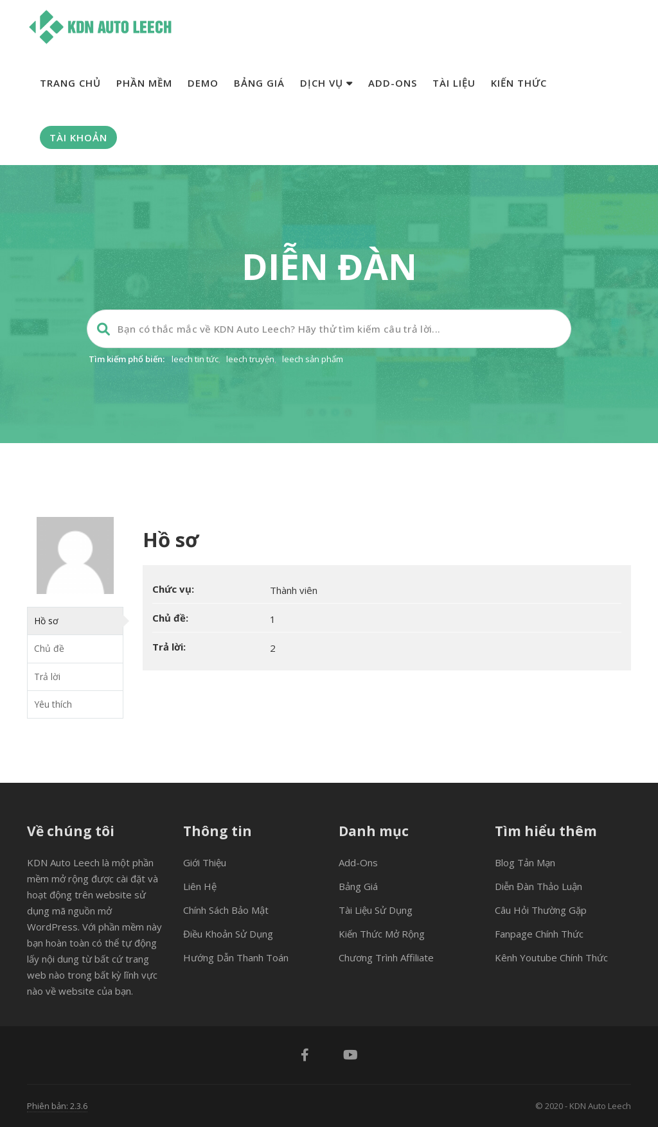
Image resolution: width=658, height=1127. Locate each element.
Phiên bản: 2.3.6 (57, 1106)
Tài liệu (454, 82)
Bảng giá (259, 82)
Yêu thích (53, 704)
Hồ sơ (46, 621)
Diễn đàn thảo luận (538, 886)
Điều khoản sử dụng (228, 933)
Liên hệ (200, 886)
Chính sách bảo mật (226, 910)
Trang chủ (70, 82)
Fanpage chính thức (539, 933)
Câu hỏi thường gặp (541, 910)
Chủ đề (49, 648)
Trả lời (47, 676)
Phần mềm (144, 82)
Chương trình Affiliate (386, 957)
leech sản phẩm (312, 359)
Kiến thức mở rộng (382, 933)
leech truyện (250, 359)
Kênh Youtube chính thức (551, 957)
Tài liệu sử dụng (376, 910)
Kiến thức (519, 82)
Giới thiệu (204, 862)
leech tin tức (195, 359)
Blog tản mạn (525, 862)
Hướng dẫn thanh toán (236, 957)
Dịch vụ (326, 82)
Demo (203, 82)
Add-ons (392, 82)
